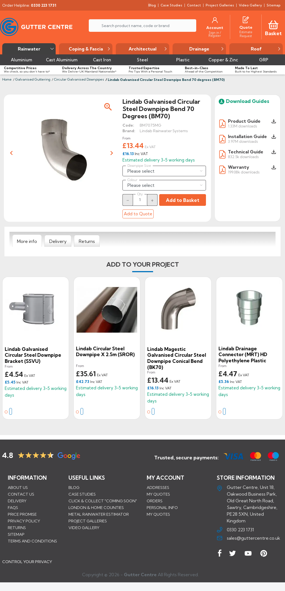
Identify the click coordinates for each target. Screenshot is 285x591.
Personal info (162, 507)
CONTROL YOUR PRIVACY (27, 566)
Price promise (22, 514)
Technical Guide (245, 151)
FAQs (13, 507)
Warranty (238, 167)
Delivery (17, 501)
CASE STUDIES (82, 494)
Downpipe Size (139, 165)
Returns (17, 527)
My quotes (158, 494)
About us (18, 487)
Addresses (158, 487)
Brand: (128, 130)
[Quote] (245, 27)
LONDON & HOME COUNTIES (96, 507)
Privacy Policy (24, 521)
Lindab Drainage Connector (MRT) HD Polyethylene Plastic (242, 354)
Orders (155, 501)
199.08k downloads (243, 172)
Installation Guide (247, 136)
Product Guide (244, 121)
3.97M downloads (243, 141)
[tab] (27, 241)
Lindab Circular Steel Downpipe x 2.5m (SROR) (105, 352)
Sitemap (16, 534)
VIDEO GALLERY (83, 527)
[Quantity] (140, 199)
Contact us (21, 494)
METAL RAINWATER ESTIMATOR (98, 514)
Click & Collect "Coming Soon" (102, 501)
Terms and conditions (32, 541)
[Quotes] (245, 19)
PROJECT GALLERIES (87, 521)
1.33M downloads (242, 126)
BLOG (73, 487)
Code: (128, 125)
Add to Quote (138, 213)
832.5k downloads (243, 157)
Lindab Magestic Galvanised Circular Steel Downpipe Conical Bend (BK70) (176, 358)
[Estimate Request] (246, 34)
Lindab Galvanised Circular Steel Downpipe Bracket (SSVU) (33, 355)
